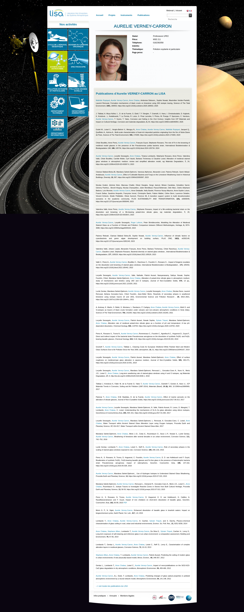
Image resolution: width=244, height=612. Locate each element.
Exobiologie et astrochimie (57, 68)
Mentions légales (127, 596)
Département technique (57, 112)
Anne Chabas (134, 100)
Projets (111, 15)
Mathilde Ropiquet (103, 100)
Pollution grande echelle (78, 90)
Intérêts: (135, 46)
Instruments (126, 15)
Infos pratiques (100, 596)
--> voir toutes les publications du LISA (112, 586)
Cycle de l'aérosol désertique (57, 46)
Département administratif (78, 112)
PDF (125, 503)
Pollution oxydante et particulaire (57, 90)
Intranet (179, 11)
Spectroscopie (78, 67)
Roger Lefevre (136, 222)
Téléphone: (137, 43)
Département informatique (57, 134)
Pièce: (135, 39)
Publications (144, 15)
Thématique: (137, 49)
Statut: (135, 36)
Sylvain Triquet (162, 320)
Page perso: (137, 52)
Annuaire (113, 596)
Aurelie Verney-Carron (119, 100)
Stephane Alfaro (114, 531)
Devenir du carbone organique (78, 46)
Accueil (99, 15)
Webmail (170, 11)
